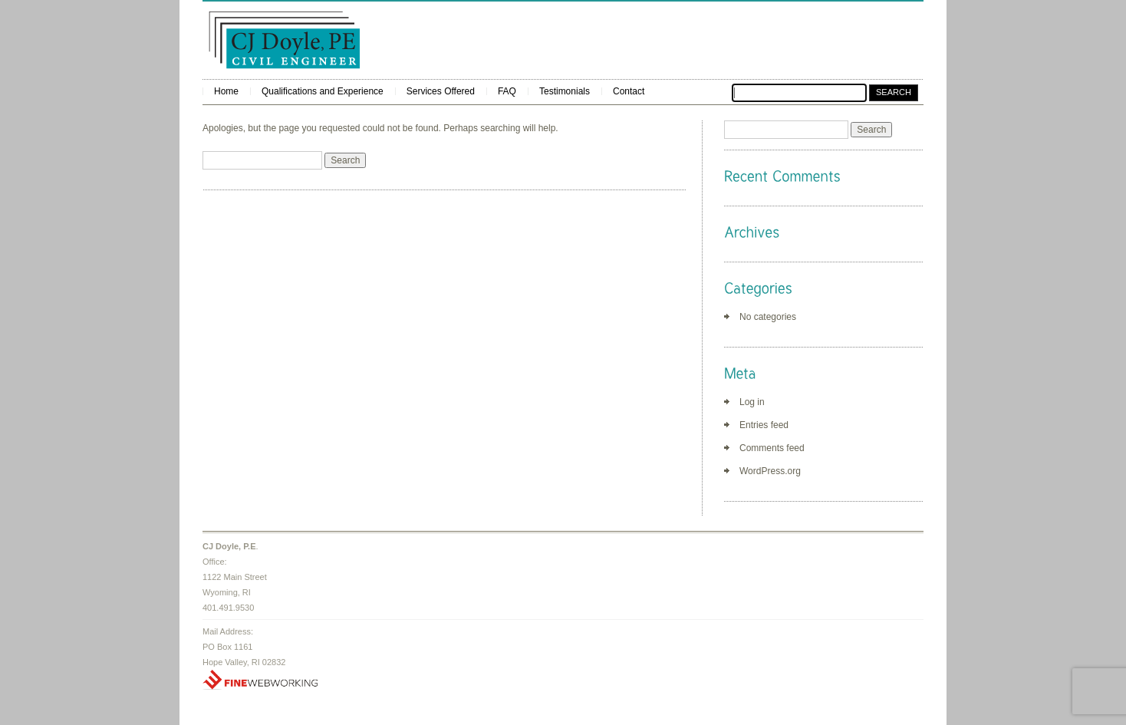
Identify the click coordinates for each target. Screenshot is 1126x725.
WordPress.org (770, 471)
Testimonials (564, 91)
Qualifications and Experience (323, 91)
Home (226, 91)
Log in (752, 402)
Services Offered (441, 91)
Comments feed (772, 448)
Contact (628, 91)
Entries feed (764, 425)
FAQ (507, 91)
